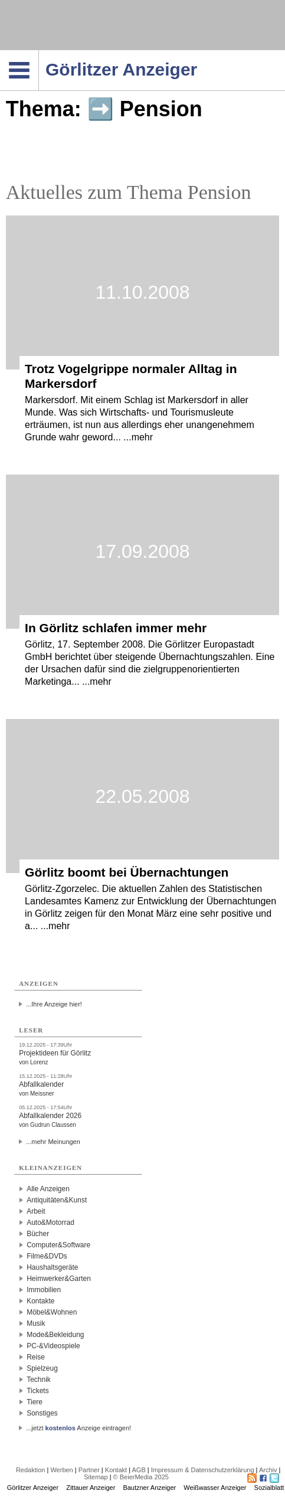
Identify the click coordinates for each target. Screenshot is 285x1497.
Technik (39, 1379)
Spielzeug (42, 1368)
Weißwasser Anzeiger (215, 1487)
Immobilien (44, 1290)
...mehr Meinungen (53, 1142)
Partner (89, 1469)
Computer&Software (58, 1245)
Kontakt (116, 1469)
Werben (61, 1469)
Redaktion (30, 1469)
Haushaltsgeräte (52, 1267)
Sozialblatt (269, 1487)
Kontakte (40, 1301)
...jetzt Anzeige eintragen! (78, 1428)
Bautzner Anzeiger (149, 1487)
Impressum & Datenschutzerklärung (202, 1469)
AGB (138, 1469)
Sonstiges (42, 1413)
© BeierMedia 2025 (141, 1476)
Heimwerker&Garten (59, 1279)
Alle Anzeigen (48, 1189)
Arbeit (36, 1211)
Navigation (38, 53)
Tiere (34, 1402)
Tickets (38, 1391)
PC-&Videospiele (53, 1346)
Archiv (268, 1469)
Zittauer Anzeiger (90, 1487)
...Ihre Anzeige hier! (54, 1004)
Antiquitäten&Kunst (57, 1200)
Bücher (38, 1234)
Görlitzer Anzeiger (32, 1487)
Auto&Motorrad (50, 1222)
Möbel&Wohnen (52, 1312)
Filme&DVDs (47, 1256)
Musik (36, 1323)
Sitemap (95, 1476)
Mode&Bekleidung (55, 1335)
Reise (36, 1357)
